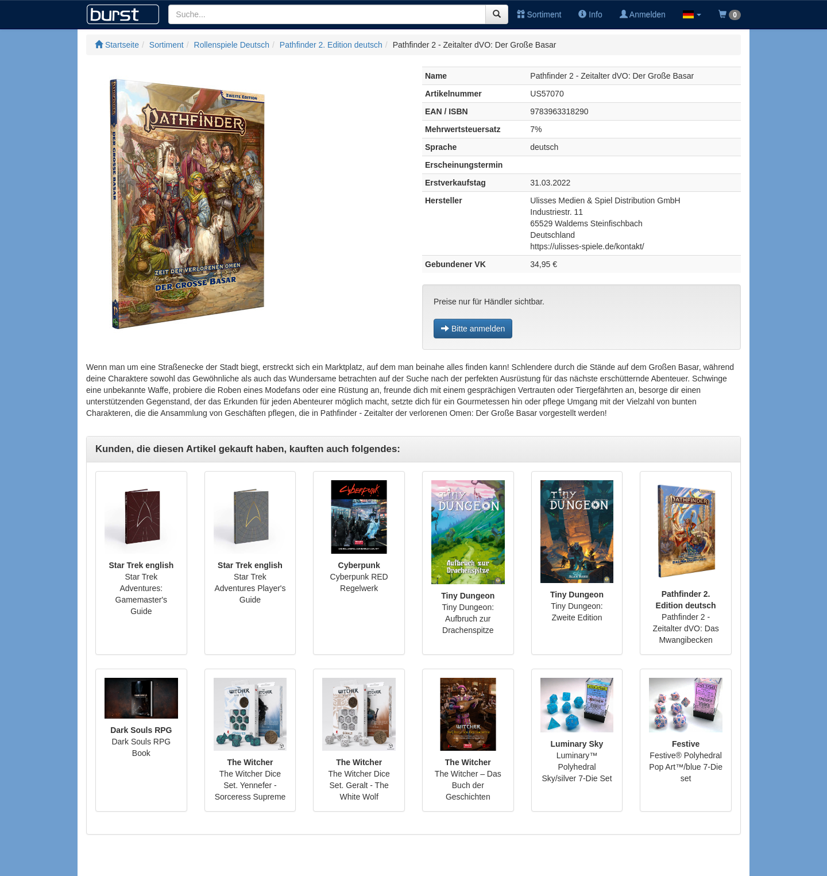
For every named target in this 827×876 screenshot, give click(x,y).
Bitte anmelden (473, 328)
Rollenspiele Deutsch (232, 44)
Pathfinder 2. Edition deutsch (331, 44)
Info (590, 14)
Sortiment (539, 14)
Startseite (117, 44)
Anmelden (643, 14)
